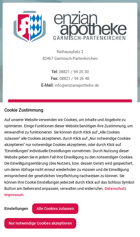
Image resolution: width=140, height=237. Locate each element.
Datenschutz (115, 188)
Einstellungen (16, 208)
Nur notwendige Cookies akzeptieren (40, 223)
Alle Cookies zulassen (55, 208)
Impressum (14, 195)
